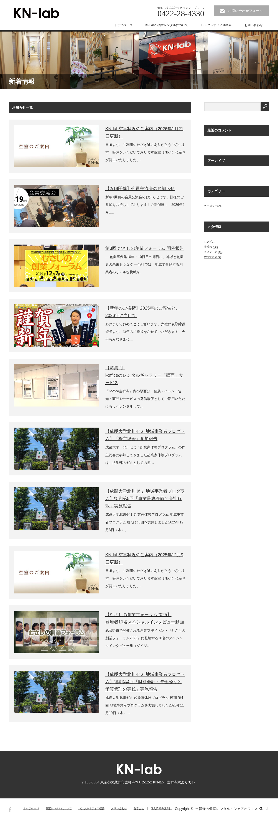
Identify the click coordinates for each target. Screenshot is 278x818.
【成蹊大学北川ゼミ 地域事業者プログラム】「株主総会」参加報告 (145, 435)
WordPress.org (213, 257)
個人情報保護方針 (161, 808)
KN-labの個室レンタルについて (166, 25)
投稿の (211, 246)
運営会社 (139, 808)
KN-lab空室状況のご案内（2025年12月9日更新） (144, 558)
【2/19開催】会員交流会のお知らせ (140, 188)
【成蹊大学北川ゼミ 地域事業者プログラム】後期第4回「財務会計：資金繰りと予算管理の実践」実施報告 (145, 681)
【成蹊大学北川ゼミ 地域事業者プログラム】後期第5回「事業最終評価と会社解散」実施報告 (145, 498)
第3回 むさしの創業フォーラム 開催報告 (144, 248)
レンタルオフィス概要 (216, 25)
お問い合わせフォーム (245, 11)
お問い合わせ (254, 25)
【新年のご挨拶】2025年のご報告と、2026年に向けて (142, 312)
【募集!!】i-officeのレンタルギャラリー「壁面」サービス (144, 375)
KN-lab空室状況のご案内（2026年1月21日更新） (144, 132)
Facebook (10, 809)
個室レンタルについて (59, 808)
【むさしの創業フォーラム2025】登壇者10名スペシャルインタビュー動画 (144, 618)
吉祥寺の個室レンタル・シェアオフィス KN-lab (232, 809)
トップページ (123, 25)
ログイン (209, 241)
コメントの (213, 252)
